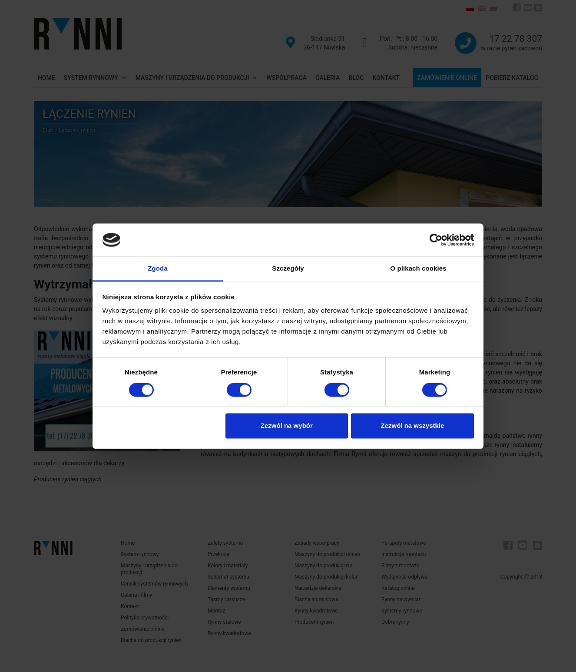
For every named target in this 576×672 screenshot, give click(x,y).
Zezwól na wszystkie (412, 426)
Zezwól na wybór (287, 426)
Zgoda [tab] (158, 268)
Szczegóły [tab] (288, 268)
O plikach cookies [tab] (418, 268)
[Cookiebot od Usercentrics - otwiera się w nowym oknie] (436, 239)
